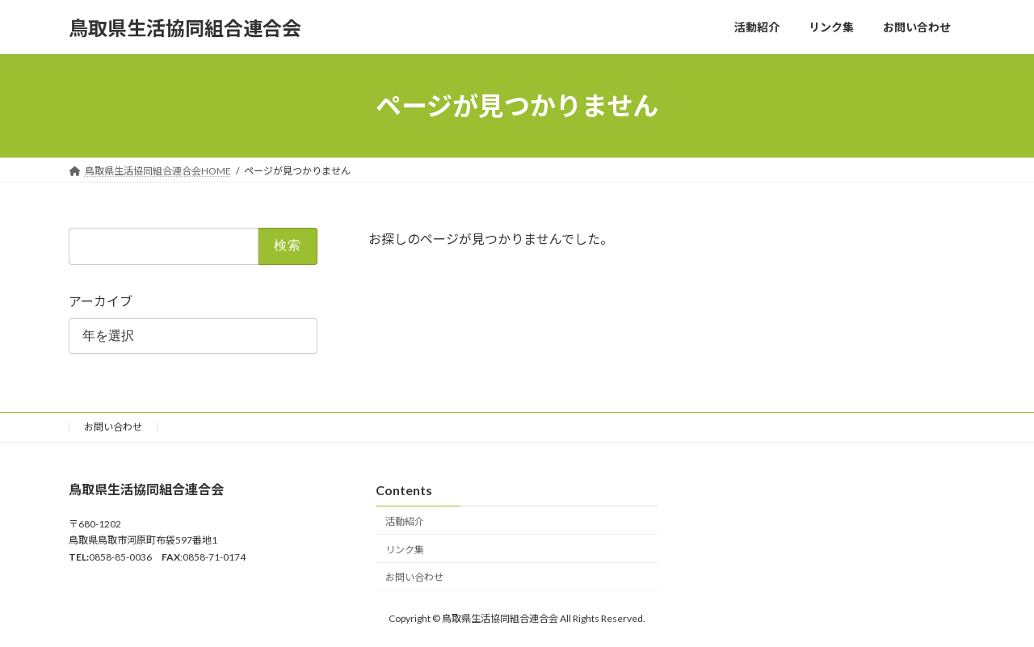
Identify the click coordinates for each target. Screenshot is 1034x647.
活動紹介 (404, 521)
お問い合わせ (113, 427)
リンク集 (404, 550)
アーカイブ (100, 301)
